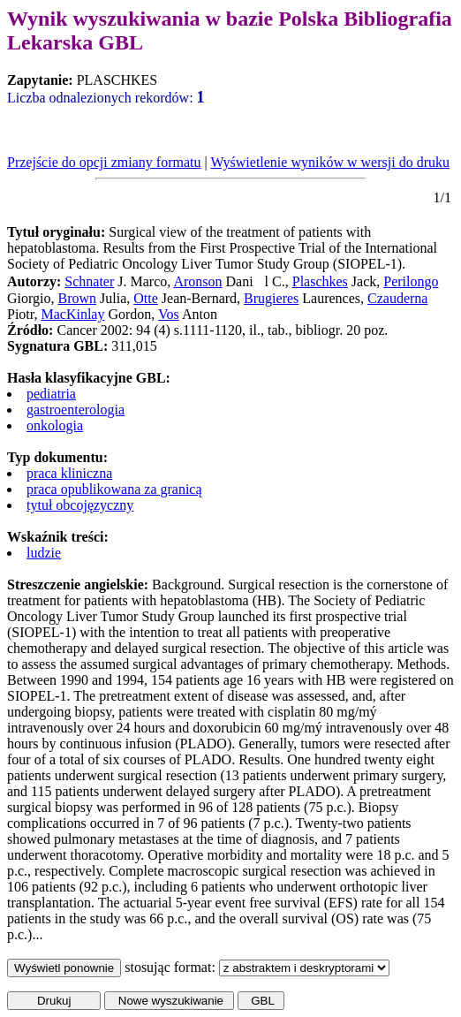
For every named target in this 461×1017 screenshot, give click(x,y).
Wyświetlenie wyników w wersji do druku (330, 162)
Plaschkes (320, 281)
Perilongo (410, 281)
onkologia (54, 425)
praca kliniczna (69, 473)
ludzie (43, 552)
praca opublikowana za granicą (114, 489)
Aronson (197, 281)
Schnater (89, 281)
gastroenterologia (75, 409)
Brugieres (271, 298)
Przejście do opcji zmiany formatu (103, 162)
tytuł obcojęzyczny (79, 504)
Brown (76, 298)
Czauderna (397, 298)
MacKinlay (72, 314)
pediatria (51, 393)
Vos (168, 314)
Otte (145, 298)
